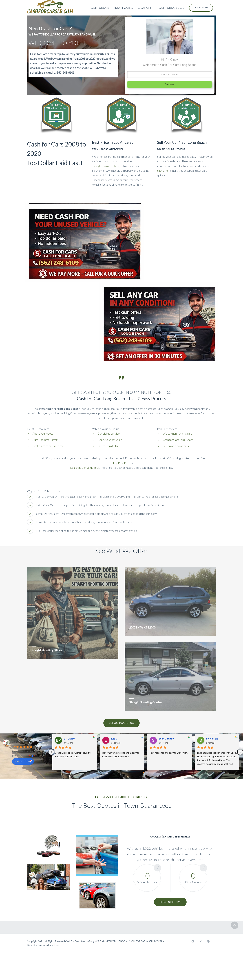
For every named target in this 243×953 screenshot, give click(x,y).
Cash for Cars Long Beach (178, 439)
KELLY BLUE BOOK (117, 941)
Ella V (114, 738)
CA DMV (100, 941)
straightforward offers (105, 166)
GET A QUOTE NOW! (170, 902)
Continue (169, 84)
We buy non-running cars (177, 433)
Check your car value (110, 439)
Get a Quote (201, 7)
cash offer (163, 170)
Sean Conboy (166, 738)
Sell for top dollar (108, 446)
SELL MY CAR (155, 941)
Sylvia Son (212, 738)
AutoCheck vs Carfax (45, 439)
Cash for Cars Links (75, 941)
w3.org (90, 941)
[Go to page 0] (143, 772)
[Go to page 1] (145, 772)
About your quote (43, 433)
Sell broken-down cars (176, 446)
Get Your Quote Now (121, 723)
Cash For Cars (20, 741)
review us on (23, 761)
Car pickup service (109, 433)
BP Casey (69, 738)
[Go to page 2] (148, 772)
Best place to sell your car (48, 446)
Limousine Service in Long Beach (43, 945)
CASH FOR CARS (138, 941)
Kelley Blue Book (120, 463)
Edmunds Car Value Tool (84, 467)
